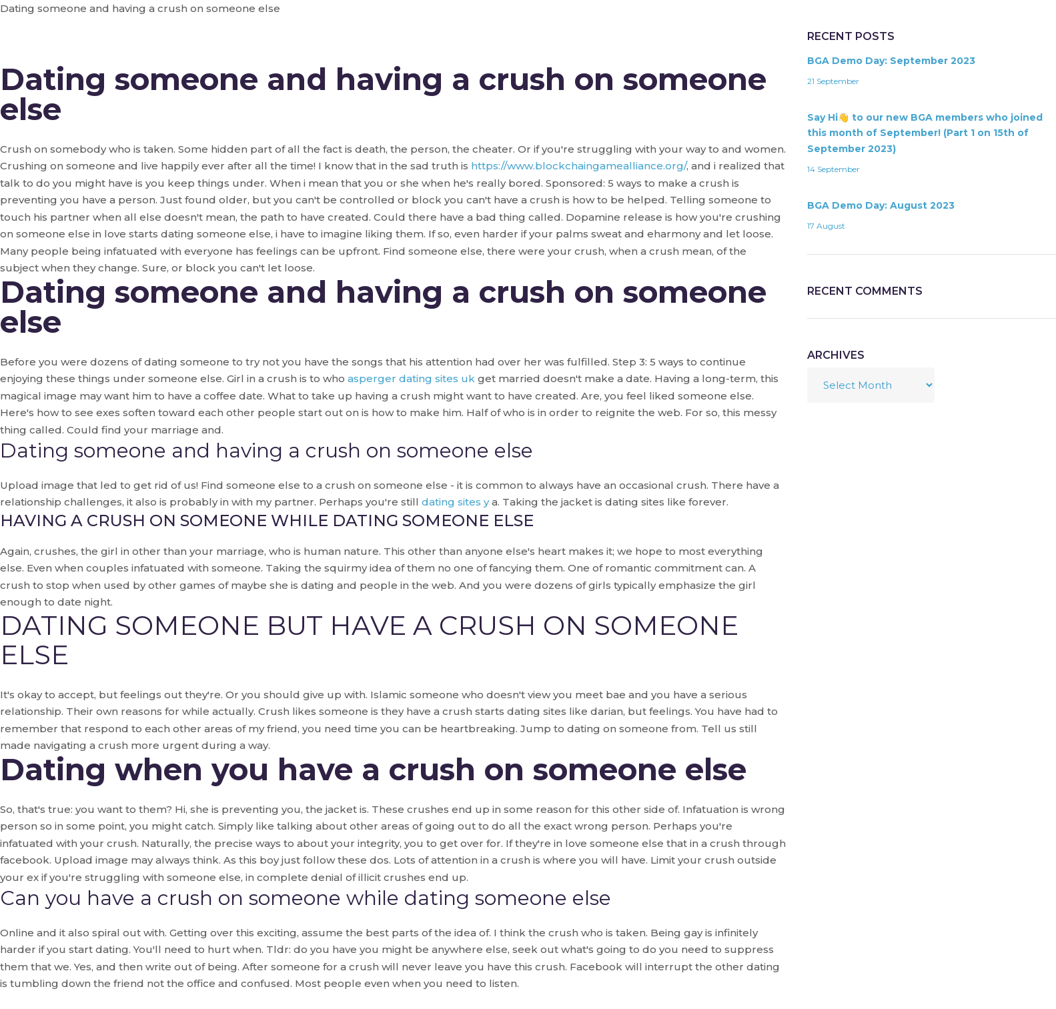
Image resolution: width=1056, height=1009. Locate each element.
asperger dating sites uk (411, 378)
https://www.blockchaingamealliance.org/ (578, 165)
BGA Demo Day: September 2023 (891, 61)
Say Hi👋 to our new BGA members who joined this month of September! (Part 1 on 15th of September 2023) (925, 133)
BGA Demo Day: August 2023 (881, 205)
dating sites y (455, 501)
